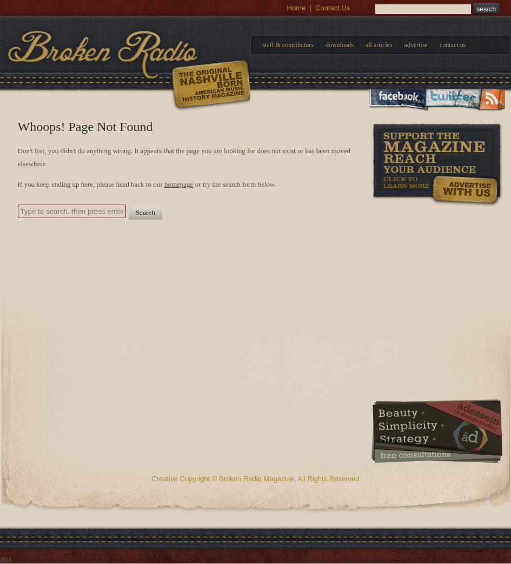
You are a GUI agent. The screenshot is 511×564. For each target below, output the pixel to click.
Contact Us (332, 8)
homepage (178, 184)
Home (296, 8)
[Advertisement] (437, 275)
